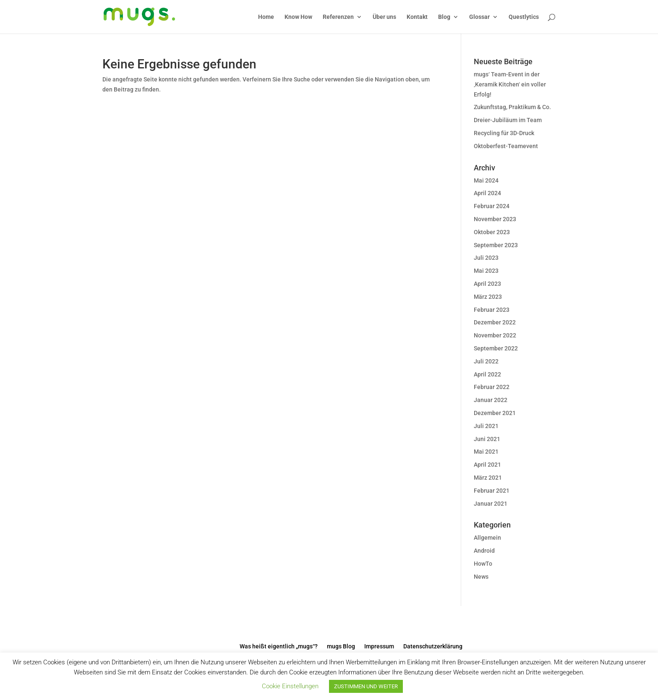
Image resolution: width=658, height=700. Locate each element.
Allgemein (487, 537)
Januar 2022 (490, 400)
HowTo (483, 563)
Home (266, 17)
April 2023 (487, 283)
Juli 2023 (486, 257)
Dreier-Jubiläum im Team (508, 120)
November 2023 (495, 219)
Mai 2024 (486, 180)
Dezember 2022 (495, 322)
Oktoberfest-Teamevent (506, 146)
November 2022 (495, 335)
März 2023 (488, 296)
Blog (444, 17)
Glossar (479, 17)
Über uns (384, 17)
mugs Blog (341, 646)
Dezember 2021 (495, 413)
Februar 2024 (491, 206)
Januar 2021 (490, 503)
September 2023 (496, 245)
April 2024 (487, 193)
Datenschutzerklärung (432, 646)
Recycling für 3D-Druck (504, 133)
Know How (298, 17)
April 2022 (487, 374)
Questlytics (524, 17)
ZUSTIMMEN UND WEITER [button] (366, 686)
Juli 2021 (486, 426)
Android (484, 550)
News (481, 576)
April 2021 (487, 464)
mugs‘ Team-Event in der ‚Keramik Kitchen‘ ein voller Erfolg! (510, 84)
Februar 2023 (491, 309)
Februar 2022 (491, 387)
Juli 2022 (486, 361)
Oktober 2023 (492, 232)
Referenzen (338, 17)
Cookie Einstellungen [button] (290, 686)
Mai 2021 (486, 451)
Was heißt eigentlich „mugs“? (279, 646)
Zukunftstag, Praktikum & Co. (512, 107)
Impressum (379, 646)
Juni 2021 (487, 439)
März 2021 (488, 477)
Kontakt (417, 17)
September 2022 (496, 348)
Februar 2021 (491, 490)
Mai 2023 (486, 270)
